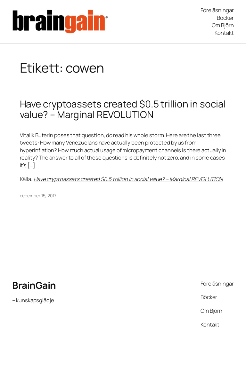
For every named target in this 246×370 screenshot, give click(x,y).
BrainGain (34, 285)
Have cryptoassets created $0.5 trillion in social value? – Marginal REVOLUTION (123, 109)
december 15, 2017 (38, 196)
